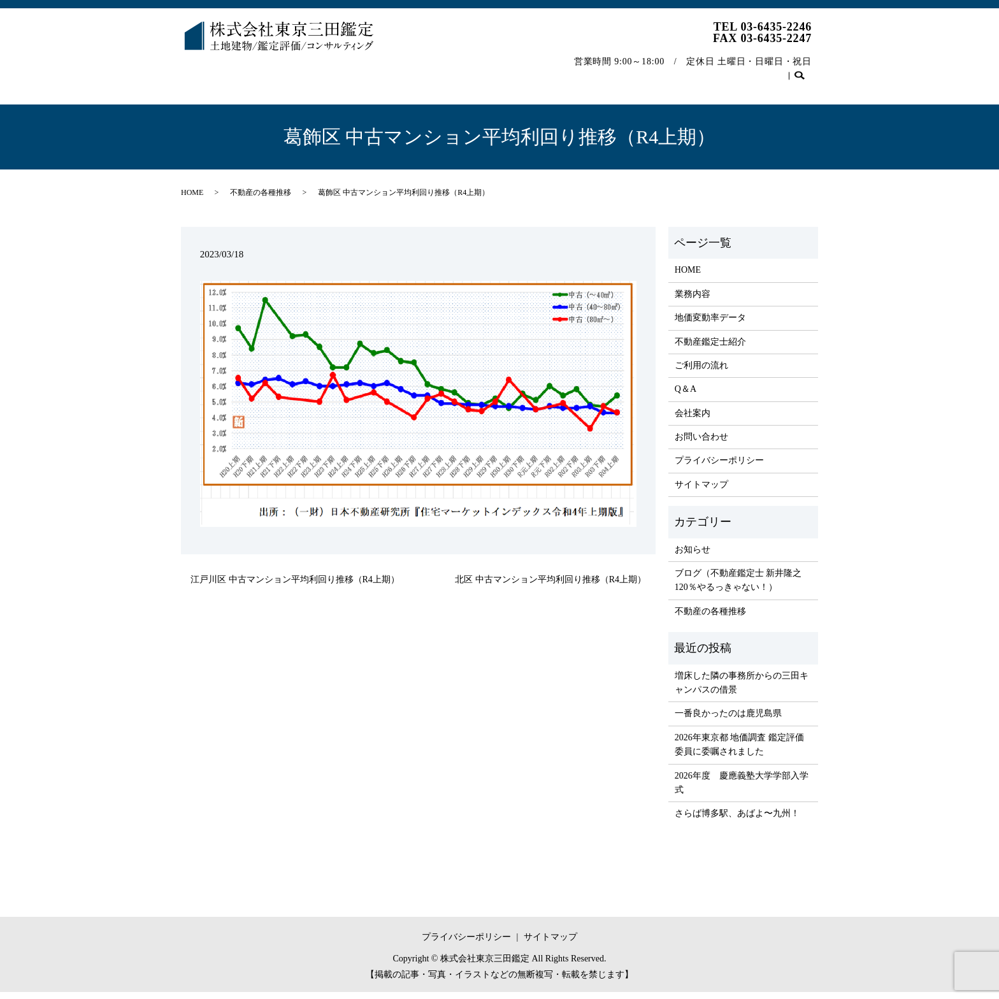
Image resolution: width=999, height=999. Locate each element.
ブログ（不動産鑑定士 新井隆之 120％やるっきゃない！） (738, 587)
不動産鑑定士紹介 (425, 72)
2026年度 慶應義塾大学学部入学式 (742, 789)
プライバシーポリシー (719, 467)
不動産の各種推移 (692, 72)
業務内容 (257, 72)
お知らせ (692, 556)
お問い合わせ (776, 72)
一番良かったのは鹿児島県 (728, 720)
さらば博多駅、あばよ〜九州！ (737, 820)
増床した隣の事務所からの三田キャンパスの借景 (742, 689)
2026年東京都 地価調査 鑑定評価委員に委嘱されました (739, 751)
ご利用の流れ (508, 72)
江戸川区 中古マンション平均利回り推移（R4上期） (294, 586)
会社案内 (618, 72)
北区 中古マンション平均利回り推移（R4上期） (550, 586)
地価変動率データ (332, 72)
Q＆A (568, 72)
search (197, 92)
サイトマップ (701, 491)
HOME (205, 72)
